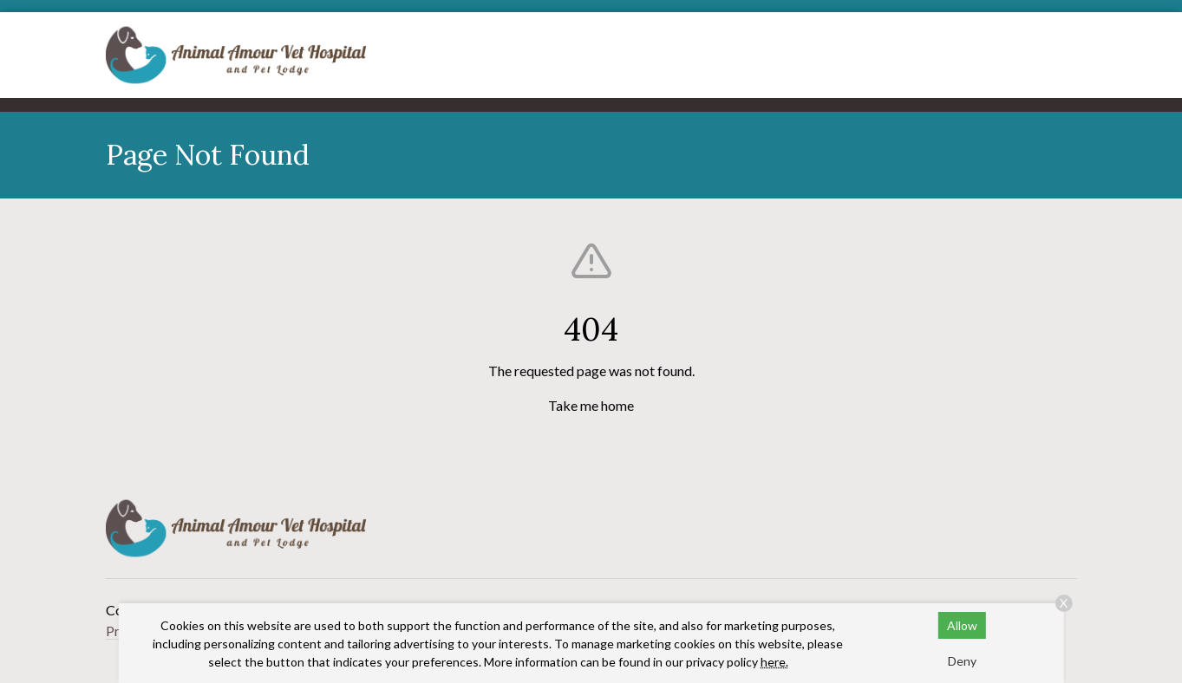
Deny (962, 661)
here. (774, 661)
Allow (962, 625)
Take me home (591, 405)
